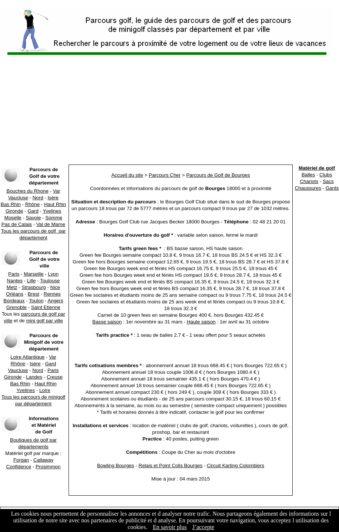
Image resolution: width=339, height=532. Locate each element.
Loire (44, 390)
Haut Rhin (55, 204)
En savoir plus (170, 527)
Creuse (55, 377)
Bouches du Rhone (28, 191)
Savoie (33, 217)
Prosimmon (48, 466)
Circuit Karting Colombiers (235, 465)
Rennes (52, 294)
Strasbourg (34, 287)
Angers (55, 300)
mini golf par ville (44, 320)
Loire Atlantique (27, 357)
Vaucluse (18, 197)
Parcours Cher (165, 175)
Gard (33, 211)
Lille (31, 280)
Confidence (18, 466)
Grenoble (16, 307)
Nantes (15, 280)
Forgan (21, 460)
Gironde (14, 211)
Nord (38, 197)
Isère (53, 197)
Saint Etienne (45, 307)
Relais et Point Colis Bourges (171, 465)
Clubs (325, 174)
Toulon (36, 300)
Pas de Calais (16, 224)
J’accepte (203, 527)
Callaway (43, 460)
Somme (53, 217)
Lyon (53, 274)
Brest (33, 294)
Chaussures (308, 188)
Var (56, 191)
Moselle (12, 217)
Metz (12, 287)
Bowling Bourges (115, 465)
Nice (55, 287)
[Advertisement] (169, 111)
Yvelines (52, 211)
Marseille (33, 274)
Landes (34, 377)
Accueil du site (127, 175)
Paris (13, 274)
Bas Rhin (11, 204)
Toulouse (50, 280)
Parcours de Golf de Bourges (218, 175)
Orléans (14, 294)
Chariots (309, 181)
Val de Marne (50, 224)
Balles (308, 174)
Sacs (328, 181)
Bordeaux (13, 300)
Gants (332, 188)
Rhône (32, 204)
